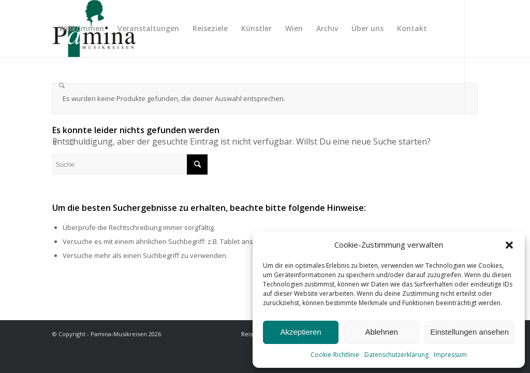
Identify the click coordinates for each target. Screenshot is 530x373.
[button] (509, 245)
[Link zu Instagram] (71, 142)
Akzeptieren (300, 331)
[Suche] (61, 85)
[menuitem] (81, 28)
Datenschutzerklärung (396, 354)
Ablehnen (381, 331)
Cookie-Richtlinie (335, 354)
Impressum (450, 354)
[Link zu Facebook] (55, 142)
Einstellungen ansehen (469, 331)
